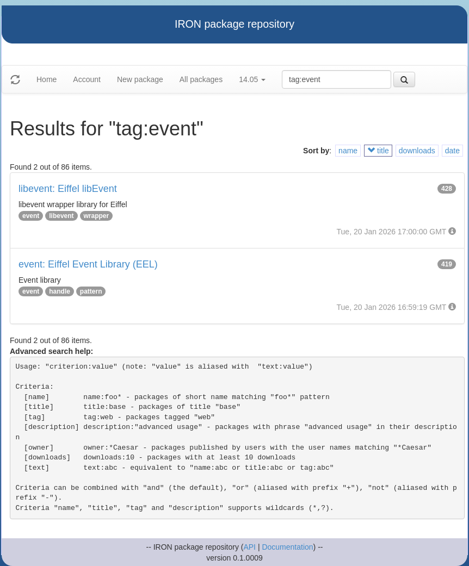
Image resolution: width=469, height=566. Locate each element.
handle (59, 291)
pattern (91, 291)
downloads (417, 150)
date (452, 150)
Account (87, 79)
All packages (201, 79)
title (378, 150)
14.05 (252, 79)
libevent (61, 216)
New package (140, 79)
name (347, 150)
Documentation (287, 547)
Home (46, 79)
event (30, 216)
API (249, 547)
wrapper (96, 216)
